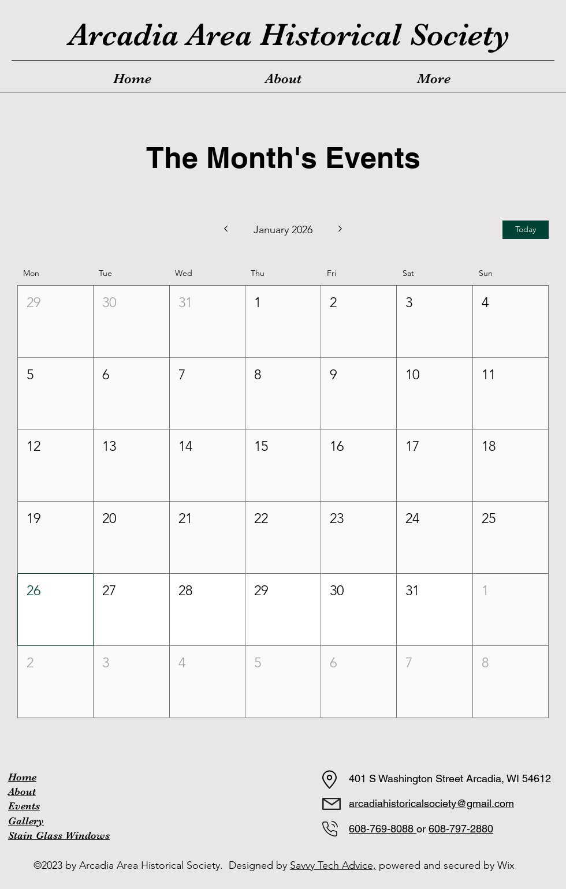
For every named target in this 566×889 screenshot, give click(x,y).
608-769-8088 (382, 829)
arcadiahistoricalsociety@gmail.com (431, 803)
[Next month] (340, 230)
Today (525, 229)
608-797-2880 (461, 829)
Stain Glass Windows (59, 835)
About (22, 791)
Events (24, 806)
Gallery (26, 821)
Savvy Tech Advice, (333, 865)
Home (22, 777)
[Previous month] (225, 230)
